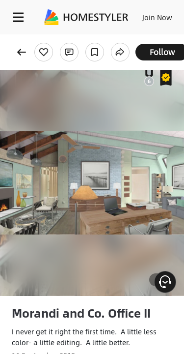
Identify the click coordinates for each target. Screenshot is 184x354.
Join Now (157, 17)
